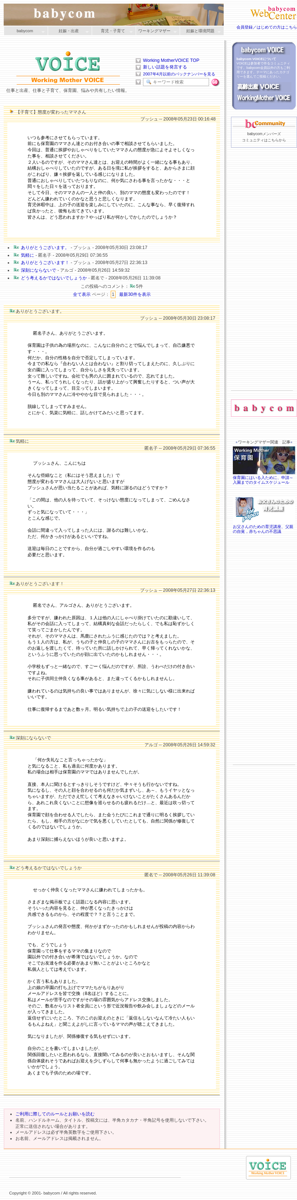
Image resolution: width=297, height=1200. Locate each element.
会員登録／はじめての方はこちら (266, 27)
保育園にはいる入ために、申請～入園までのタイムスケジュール (264, 477)
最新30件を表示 (135, 294)
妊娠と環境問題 (200, 31)
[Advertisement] (262, 280)
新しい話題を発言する (165, 67)
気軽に (27, 255)
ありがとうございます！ (45, 262)
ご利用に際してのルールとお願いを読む (55, 1114)
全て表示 (82, 294)
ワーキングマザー (156, 31)
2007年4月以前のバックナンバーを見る (179, 74)
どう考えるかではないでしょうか (54, 278)
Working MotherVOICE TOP (171, 60)
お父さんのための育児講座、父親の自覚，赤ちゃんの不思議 (264, 527)
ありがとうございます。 (45, 247)
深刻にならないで (38, 270)
